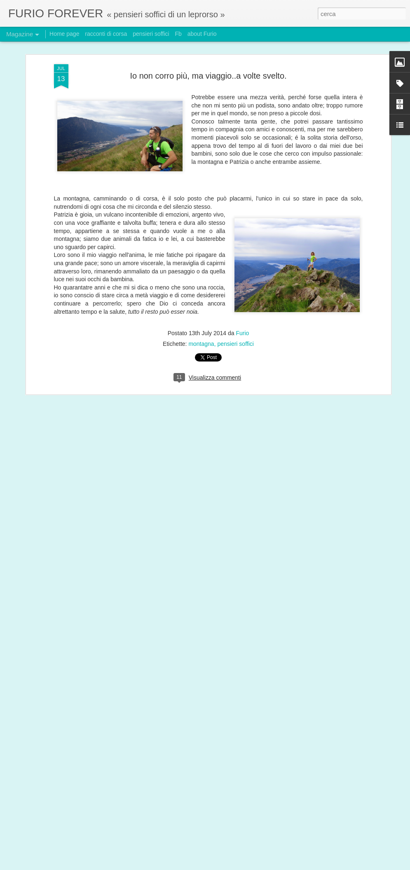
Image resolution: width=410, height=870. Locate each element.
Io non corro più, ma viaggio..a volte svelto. (208, 52)
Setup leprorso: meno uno (165, 860)
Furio (242, 310)
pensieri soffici (235, 320)
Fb (178, 33)
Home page (64, 33)
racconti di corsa (106, 33)
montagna (201, 320)
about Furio (202, 33)
